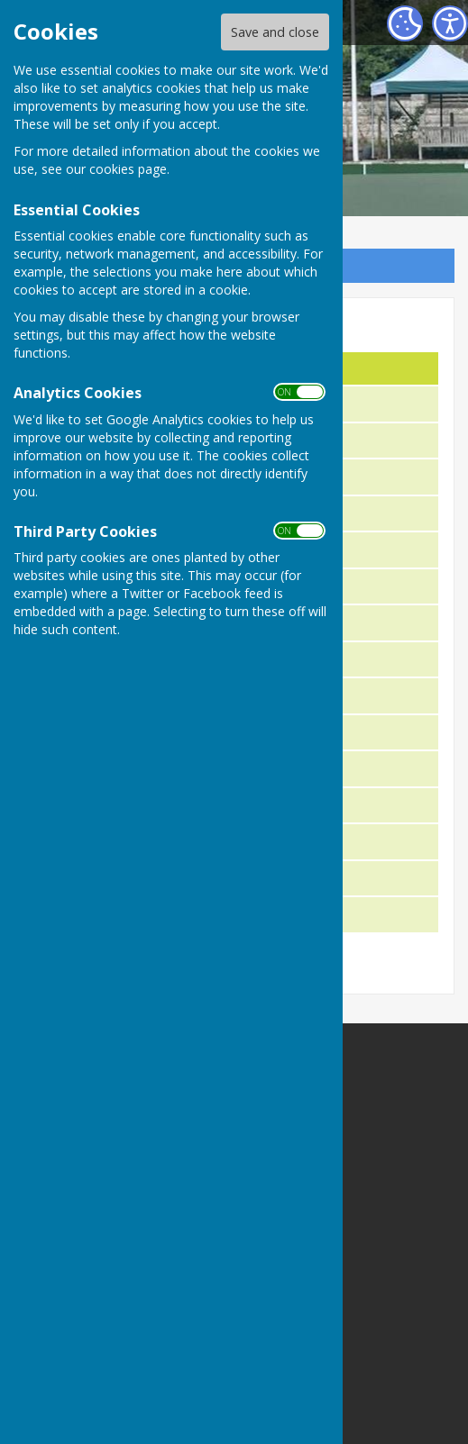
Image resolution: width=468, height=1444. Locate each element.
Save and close (275, 32)
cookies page (128, 168)
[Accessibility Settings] (450, 23)
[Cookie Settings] (405, 23)
